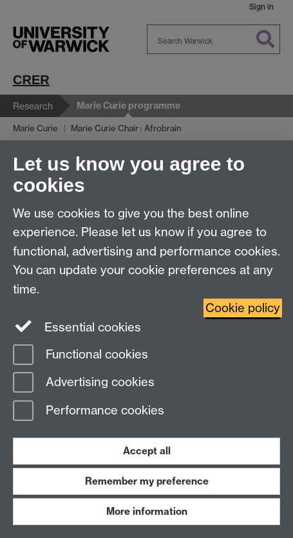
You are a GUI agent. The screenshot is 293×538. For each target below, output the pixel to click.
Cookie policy (242, 308)
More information (146, 511)
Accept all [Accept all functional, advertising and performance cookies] (147, 451)
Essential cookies (77, 326)
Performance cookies (88, 411)
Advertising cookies (84, 383)
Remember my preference (147, 481)
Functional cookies (80, 355)
